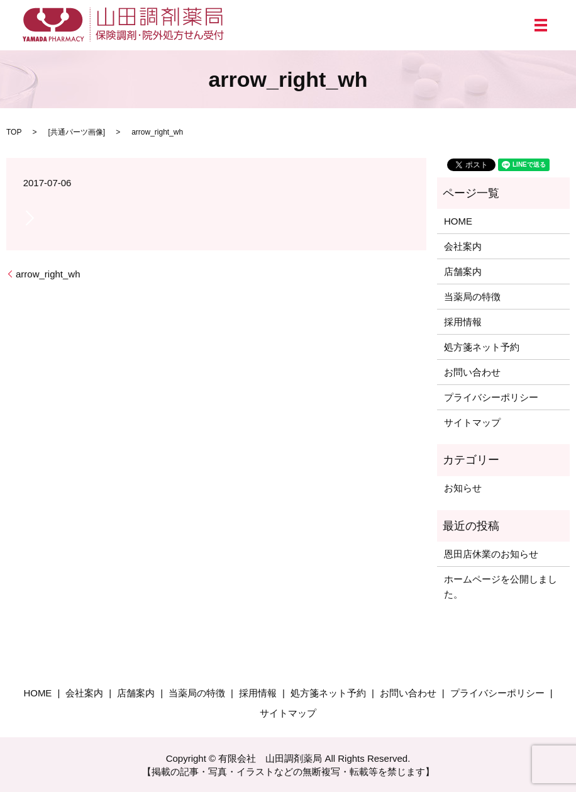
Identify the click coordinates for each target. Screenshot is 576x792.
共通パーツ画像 (76, 132)
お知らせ (463, 487)
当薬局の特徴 (472, 296)
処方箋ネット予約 (481, 347)
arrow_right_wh (48, 274)
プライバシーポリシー (491, 397)
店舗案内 (463, 271)
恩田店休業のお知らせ (491, 554)
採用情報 (463, 321)
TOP (13, 132)
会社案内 (463, 246)
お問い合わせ (472, 372)
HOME (458, 221)
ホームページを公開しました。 (500, 587)
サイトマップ (472, 422)
